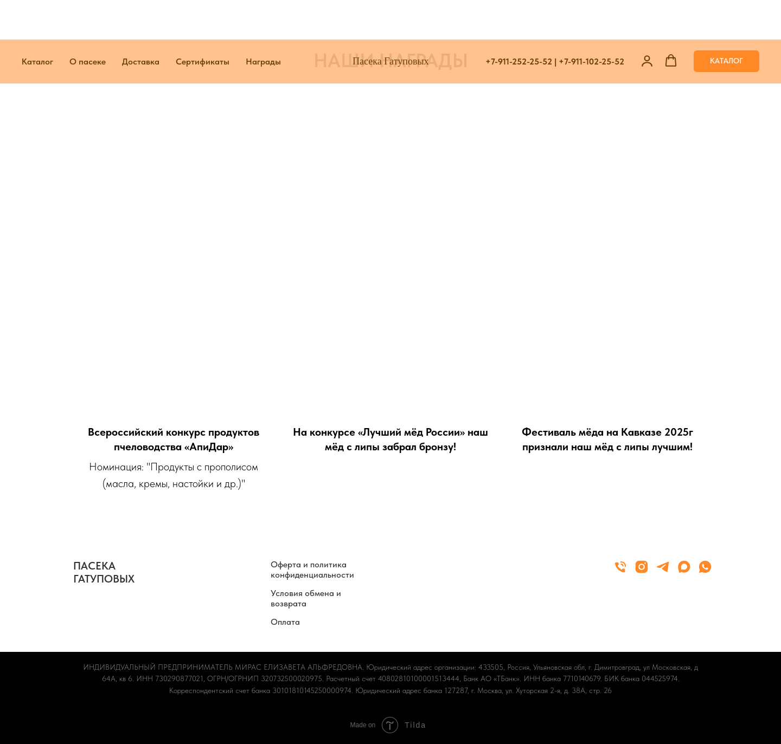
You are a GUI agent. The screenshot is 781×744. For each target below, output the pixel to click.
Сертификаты (202, 22)
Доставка (140, 22)
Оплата (285, 622)
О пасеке (87, 22)
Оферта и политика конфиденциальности (312, 569)
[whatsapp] (705, 571)
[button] (647, 21)
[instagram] (641, 571)
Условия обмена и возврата (306, 598)
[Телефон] (620, 571)
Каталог (37, 22)
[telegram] (662, 571)
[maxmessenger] (684, 571)
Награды (263, 22)
